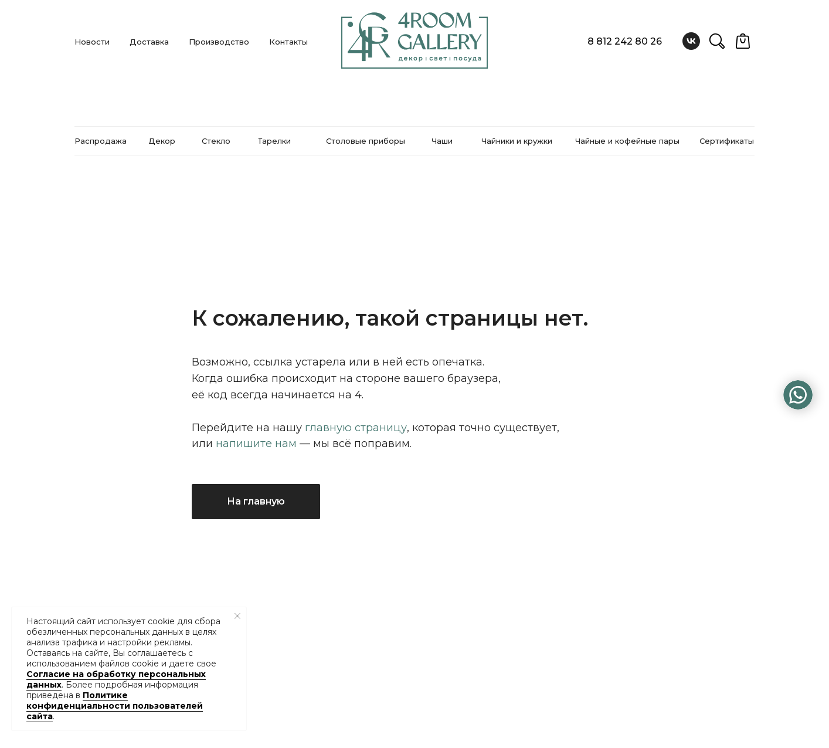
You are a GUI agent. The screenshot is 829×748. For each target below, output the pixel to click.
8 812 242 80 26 (624, 41)
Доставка (149, 41)
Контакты (288, 41)
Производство (219, 41)
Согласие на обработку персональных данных (116, 679)
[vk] (691, 41)
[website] (717, 41)
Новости (92, 41)
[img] (798, 394)
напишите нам (256, 443)
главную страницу (356, 427)
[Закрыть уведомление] (237, 616)
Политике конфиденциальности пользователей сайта (114, 706)
